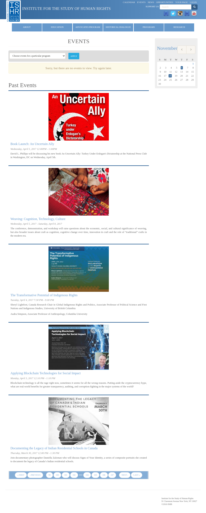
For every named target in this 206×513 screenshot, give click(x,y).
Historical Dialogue (118, 27)
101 (65, 475)
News (151, 2)
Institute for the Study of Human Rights (66, 8)
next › (125, 475)
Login (193, 2)
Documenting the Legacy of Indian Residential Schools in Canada (54, 448)
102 (74, 475)
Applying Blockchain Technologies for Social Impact (45, 373)
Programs (149, 27)
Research (179, 27)
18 (170, 75)
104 (87, 475)
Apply (73, 56)
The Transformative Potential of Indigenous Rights (43, 295)
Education (57, 27)
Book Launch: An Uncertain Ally (32, 144)
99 (49, 475)
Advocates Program (87, 27)
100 (57, 475)
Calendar (129, 2)
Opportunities (164, 2)
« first (20, 475)
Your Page (181, 2)
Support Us (152, 6)
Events (141, 2)
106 (103, 475)
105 (95, 475)
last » (136, 475)
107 (112, 475)
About (27, 27)
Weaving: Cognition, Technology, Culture (37, 219)
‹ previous (35, 475)
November (167, 48)
